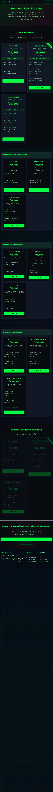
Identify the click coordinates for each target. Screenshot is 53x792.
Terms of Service (44, 561)
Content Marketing (30, 559)
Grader (31, 1)
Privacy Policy (44, 559)
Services (17, 1)
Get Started (13, 470)
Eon (6, 2)
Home (12, 1)
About (22, 1)
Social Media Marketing (32, 561)
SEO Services (29, 555)
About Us (42, 555)
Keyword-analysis (39, 1)
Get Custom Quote (26, 539)
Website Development (31, 557)
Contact (27, 1)
